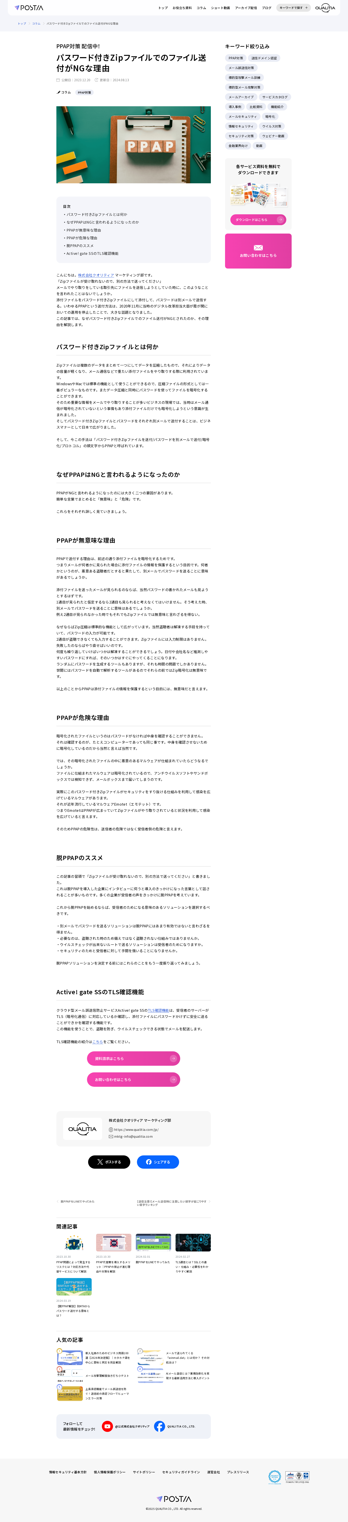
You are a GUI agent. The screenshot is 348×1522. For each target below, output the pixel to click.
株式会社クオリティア (96, 275)
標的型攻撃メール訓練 (244, 77)
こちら (97, 1041)
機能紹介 (277, 106)
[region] (174, 23)
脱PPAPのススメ (80, 245)
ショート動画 (220, 8)
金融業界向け (238, 145)
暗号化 (270, 116)
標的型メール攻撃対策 (244, 87)
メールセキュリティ (243, 116)
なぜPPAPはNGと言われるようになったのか (103, 222)
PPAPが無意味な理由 (84, 230)
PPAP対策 (236, 58)
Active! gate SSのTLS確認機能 (93, 253)
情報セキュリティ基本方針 (68, 1472)
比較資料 (256, 106)
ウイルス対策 (271, 126)
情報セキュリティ (241, 126)
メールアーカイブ (241, 97)
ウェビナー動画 (273, 136)
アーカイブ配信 (246, 8)
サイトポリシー (144, 1472)
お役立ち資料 (182, 8)
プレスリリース (238, 1472)
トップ (163, 8)
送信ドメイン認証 (264, 58)
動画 (259, 145)
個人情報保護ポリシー (110, 1472)
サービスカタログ (275, 97)
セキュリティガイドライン (181, 1472)
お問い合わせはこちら (113, 1079)
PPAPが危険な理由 (82, 237)
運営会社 (213, 1472)
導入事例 (235, 106)
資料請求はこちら (109, 1058)
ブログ (266, 8)
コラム (201, 8)
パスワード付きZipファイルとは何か (97, 214)
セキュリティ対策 (241, 136)
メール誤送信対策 (241, 68)
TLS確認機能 (158, 1010)
